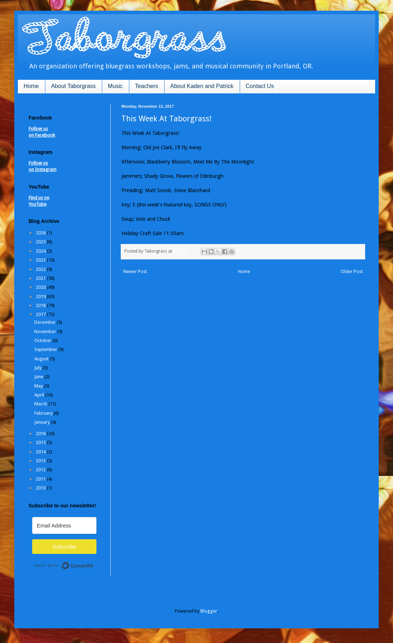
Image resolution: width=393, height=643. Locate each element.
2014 (41, 451)
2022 (41, 269)
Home (31, 86)
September (46, 349)
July (38, 367)
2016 (41, 433)
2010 (41, 488)
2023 (41, 260)
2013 (41, 460)
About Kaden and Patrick (202, 86)
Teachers (146, 86)
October (43, 340)
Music (115, 86)
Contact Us (260, 86)
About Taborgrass (73, 86)
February (44, 413)
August (42, 358)
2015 (41, 442)
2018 (41, 305)
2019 (41, 296)
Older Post (352, 271)
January (42, 422)
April (39, 395)
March (41, 403)
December (45, 322)
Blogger (208, 611)
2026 (41, 232)
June (39, 376)
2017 (41, 314)
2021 (41, 278)
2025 (41, 241)
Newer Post (135, 271)
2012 (41, 469)
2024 (41, 251)
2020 (41, 287)
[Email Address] (64, 525)
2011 (41, 479)
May (39, 386)
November (45, 331)
